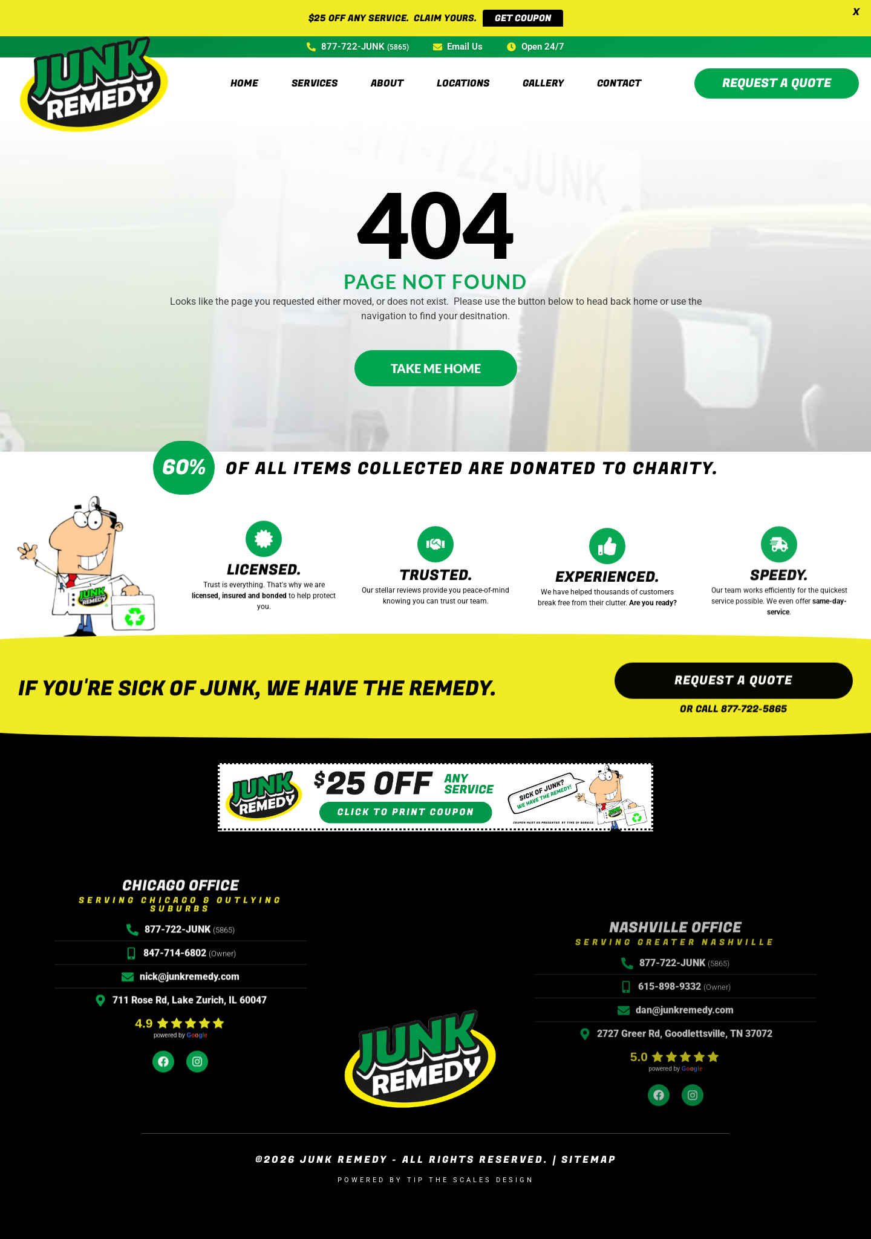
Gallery (543, 72)
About (387, 72)
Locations (463, 72)
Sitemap (588, 1148)
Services (315, 72)
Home (244, 72)
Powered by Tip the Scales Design (436, 1168)
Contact (619, 72)
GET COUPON (523, 18)
